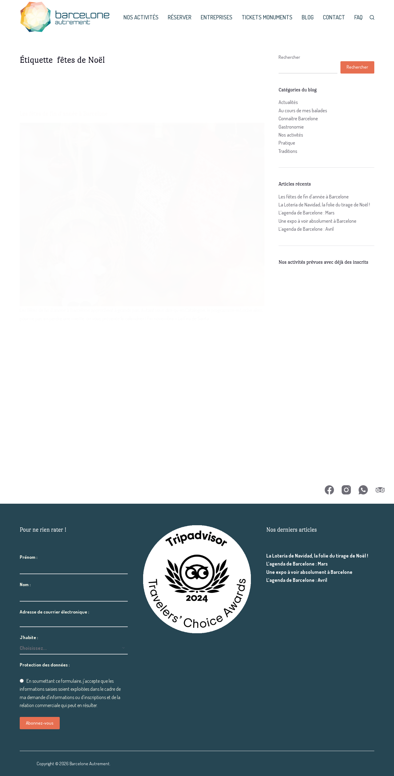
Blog (308, 17)
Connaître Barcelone (298, 118)
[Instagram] (346, 489)
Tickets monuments (267, 17)
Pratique (287, 143)
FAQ (358, 17)
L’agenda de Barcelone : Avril (306, 229)
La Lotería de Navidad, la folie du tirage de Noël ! (324, 205)
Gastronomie (291, 127)
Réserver (179, 17)
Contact (334, 17)
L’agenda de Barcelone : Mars (307, 213)
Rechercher (289, 57)
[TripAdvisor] (380, 489)
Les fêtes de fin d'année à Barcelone (314, 197)
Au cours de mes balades (303, 110)
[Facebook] (329, 489)
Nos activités (141, 17)
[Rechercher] (372, 17)
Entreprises (216, 17)
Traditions (288, 151)
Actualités (288, 102)
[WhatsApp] (363, 489)
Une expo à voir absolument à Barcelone (317, 221)
